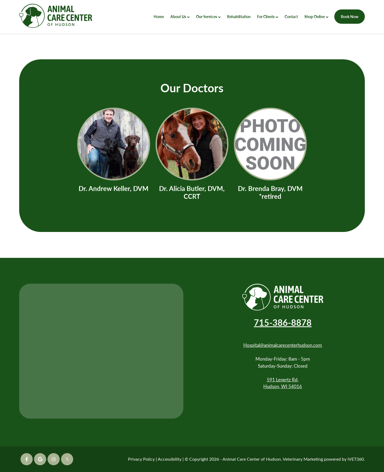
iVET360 (356, 459)
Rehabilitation (239, 16)
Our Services (206, 16)
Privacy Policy (141, 459)
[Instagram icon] (54, 459)
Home (159, 16)
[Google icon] (40, 459)
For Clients (266, 16)
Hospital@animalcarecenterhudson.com (282, 345)
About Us (178, 16)
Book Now (349, 16)
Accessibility (169, 459)
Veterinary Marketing (303, 459)
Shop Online (314, 16)
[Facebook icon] (27, 459)
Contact (291, 16)
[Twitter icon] (67, 459)
